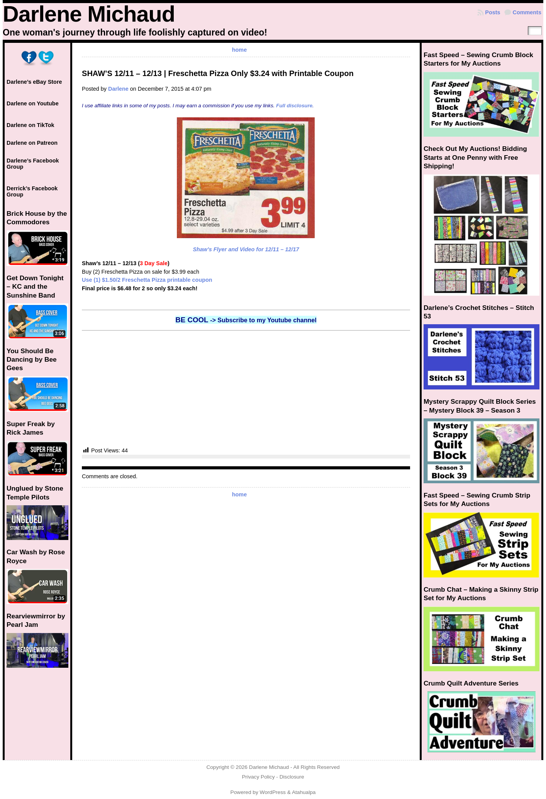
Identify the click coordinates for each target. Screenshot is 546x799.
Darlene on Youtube (33, 103)
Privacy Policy (258, 777)
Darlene (118, 89)
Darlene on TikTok (30, 125)
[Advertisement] (246, 389)
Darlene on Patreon (32, 143)
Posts (492, 12)
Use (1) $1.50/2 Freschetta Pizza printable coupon (147, 280)
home (239, 50)
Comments (527, 12)
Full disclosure (294, 105)
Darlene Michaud (89, 14)
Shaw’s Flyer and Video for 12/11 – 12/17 (246, 249)
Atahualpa (304, 792)
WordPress (273, 792)
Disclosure (292, 777)
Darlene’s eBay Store (34, 82)
